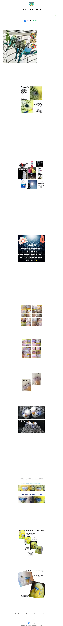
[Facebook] (25, 21)
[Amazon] (30, 21)
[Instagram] (28, 21)
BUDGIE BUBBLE (31, 9)
